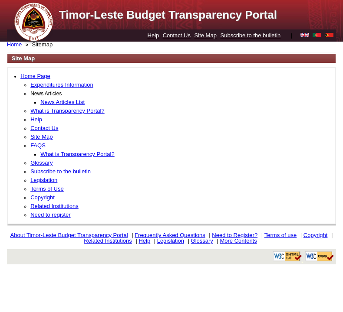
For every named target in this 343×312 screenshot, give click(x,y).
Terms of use (280, 235)
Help (153, 35)
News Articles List (62, 102)
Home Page (35, 76)
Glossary (41, 162)
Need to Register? (234, 235)
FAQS (38, 145)
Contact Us (177, 35)
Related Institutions (54, 206)
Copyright (42, 197)
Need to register (50, 214)
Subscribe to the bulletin (251, 35)
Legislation (43, 180)
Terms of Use (47, 188)
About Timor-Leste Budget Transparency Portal (69, 235)
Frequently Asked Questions (170, 235)
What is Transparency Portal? (67, 110)
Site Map (206, 35)
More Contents (238, 240)
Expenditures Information (61, 84)
